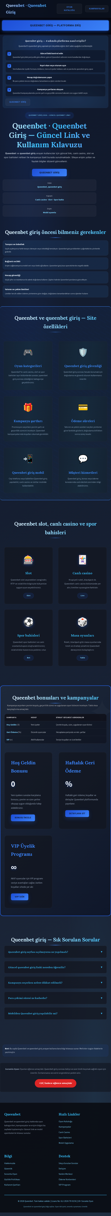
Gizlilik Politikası (12, 1179)
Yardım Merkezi (65, 1174)
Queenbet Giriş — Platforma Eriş (55, 25)
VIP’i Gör (19, 897)
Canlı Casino (64, 1132)
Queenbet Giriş (49, 172)
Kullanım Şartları (12, 1184)
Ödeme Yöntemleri (67, 1179)
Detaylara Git (77, 813)
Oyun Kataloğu (69, 8)
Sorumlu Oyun (10, 1174)
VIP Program (64, 1184)
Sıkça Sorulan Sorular (68, 1163)
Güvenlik (8, 1168)
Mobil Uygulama (66, 1143)
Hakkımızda (9, 1163)
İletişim (62, 1168)
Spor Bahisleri (65, 1137)
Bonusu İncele (23, 818)
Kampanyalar (96, 9)
